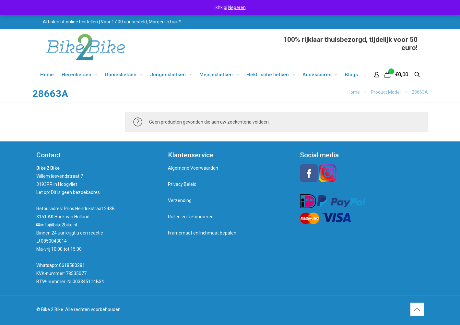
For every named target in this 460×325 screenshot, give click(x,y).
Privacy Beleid (182, 184)
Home (354, 92)
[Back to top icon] (417, 309)
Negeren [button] (237, 7)
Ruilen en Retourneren (191, 216)
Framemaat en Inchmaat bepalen (202, 232)
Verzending (180, 200)
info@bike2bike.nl (59, 224)
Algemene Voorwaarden (193, 168)
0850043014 (54, 241)
